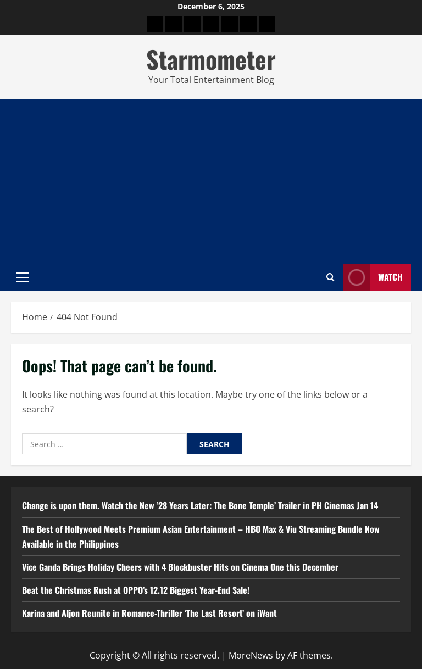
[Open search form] (330, 276)
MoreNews (251, 655)
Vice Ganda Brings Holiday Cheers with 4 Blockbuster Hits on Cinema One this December (180, 566)
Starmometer (211, 59)
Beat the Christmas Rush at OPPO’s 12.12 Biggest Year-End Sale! (135, 589)
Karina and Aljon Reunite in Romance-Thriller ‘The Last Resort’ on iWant (149, 613)
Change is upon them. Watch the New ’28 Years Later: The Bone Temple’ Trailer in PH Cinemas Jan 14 (200, 505)
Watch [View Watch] (373, 277)
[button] (23, 276)
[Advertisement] (211, 181)
